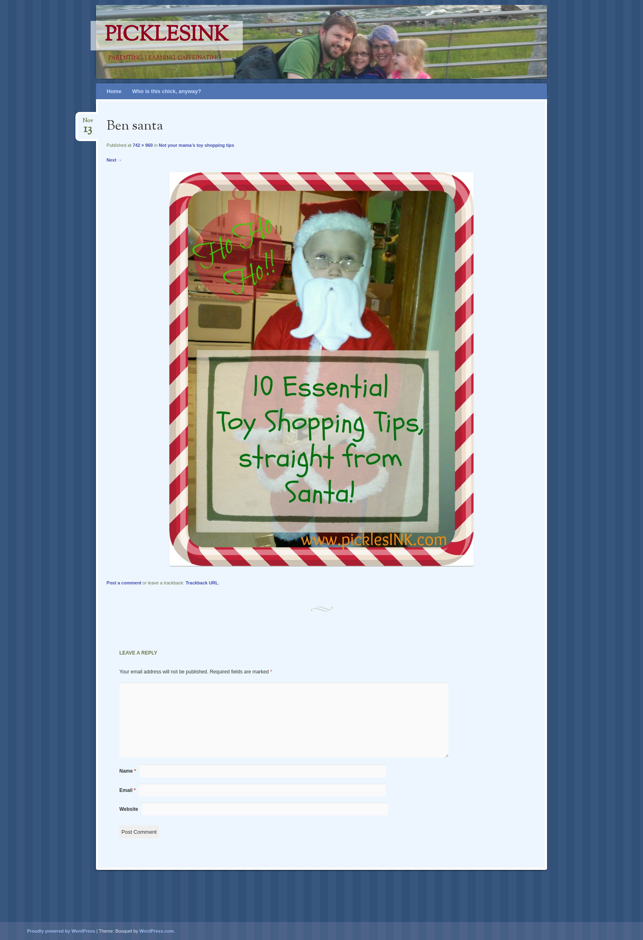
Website (128, 809)
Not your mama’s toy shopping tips (196, 145)
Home (114, 91)
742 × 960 (142, 145)
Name (127, 771)
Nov (87, 123)
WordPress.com (156, 931)
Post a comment (124, 582)
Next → (114, 159)
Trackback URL (201, 582)
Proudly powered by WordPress (61, 931)
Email (127, 790)
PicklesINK (166, 35)
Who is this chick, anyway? (166, 91)
